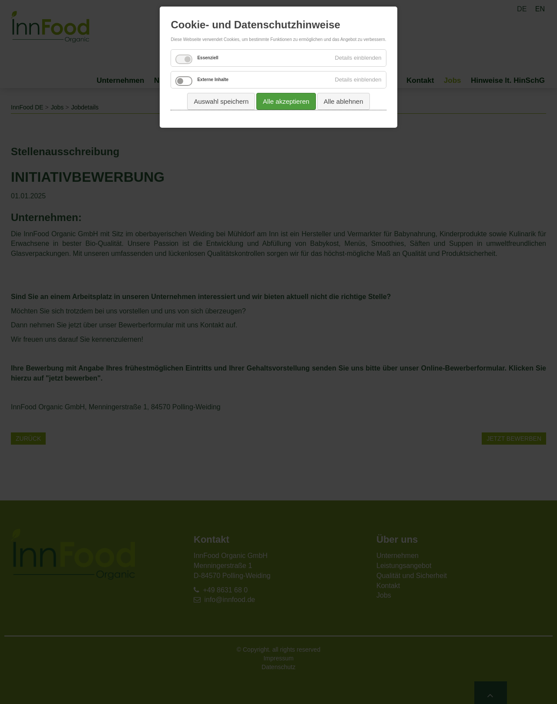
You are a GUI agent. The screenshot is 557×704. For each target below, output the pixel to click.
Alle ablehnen (343, 101)
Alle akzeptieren (286, 101)
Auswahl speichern (221, 101)
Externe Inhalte (212, 79)
